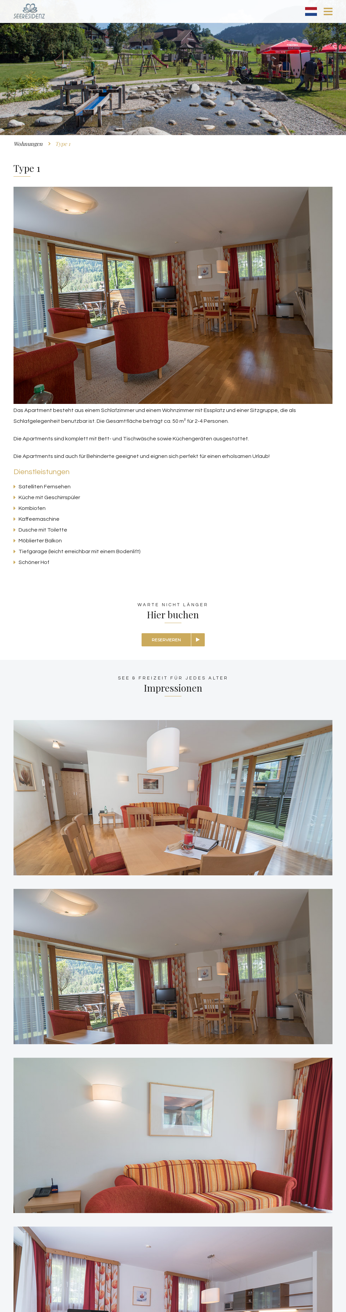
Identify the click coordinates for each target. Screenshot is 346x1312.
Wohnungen (28, 143)
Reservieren (166, 639)
